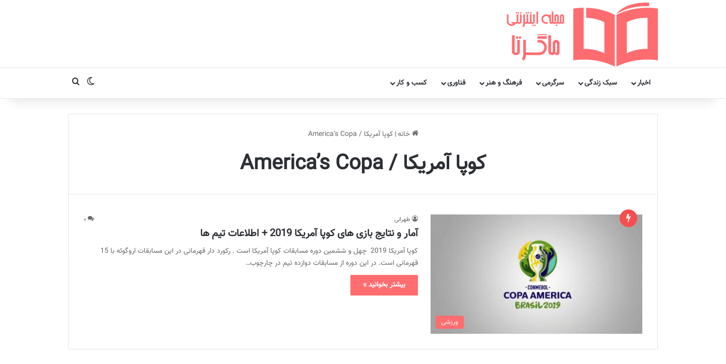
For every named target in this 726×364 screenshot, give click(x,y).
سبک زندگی (600, 36)
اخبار (643, 36)
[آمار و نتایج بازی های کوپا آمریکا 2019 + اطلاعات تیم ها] (536, 227)
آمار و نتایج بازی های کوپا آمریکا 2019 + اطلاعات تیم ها (309, 187)
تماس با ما (261, 346)
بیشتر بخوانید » (384, 238)
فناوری (456, 36)
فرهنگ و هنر (504, 36)
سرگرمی (553, 36)
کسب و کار (411, 36)
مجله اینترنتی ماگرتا (314, 346)
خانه (408, 87)
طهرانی (402, 172)
